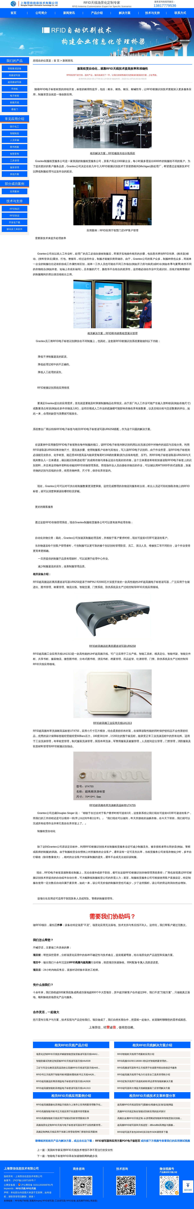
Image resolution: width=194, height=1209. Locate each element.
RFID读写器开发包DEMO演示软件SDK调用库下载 (142, 1132)
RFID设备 (70, 1200)
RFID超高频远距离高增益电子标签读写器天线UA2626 (63, 1081)
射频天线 (14, 102)
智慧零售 (14, 153)
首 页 (56, 60)
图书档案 (14, 147)
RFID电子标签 (21, 1200)
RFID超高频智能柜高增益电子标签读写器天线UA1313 (63, 1088)
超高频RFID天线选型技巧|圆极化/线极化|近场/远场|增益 (145, 1104)
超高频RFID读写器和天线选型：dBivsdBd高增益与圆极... (146, 1125)
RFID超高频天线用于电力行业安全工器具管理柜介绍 (143, 1074)
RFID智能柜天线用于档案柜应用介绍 (135, 1054)
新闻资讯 (69, 13)
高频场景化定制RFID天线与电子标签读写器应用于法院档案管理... (69, 1125)
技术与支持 (152, 13)
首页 (13, 13)
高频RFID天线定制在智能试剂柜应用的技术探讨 (141, 1111)
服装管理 (14, 167)
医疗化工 (14, 126)
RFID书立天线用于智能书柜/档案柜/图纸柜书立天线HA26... (66, 1074)
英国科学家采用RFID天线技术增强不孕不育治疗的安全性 (80, 1150)
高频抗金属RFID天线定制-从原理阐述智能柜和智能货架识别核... (149, 1118)
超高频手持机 (83, 1200)
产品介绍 (97, 13)
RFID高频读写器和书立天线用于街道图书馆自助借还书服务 (147, 1067)
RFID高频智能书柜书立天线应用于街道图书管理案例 (62, 1111)
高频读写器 (14, 75)
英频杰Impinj (35, 1200)
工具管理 (14, 160)
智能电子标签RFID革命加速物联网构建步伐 (72, 1156)
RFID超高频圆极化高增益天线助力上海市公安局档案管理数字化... (69, 1104)
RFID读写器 (48, 1200)
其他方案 (14, 174)
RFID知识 (15, 208)
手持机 (14, 89)
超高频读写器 (14, 82)
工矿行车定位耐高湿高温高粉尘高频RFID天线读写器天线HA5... (68, 1067)
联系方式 (180, 13)
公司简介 (41, 13)
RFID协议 (15, 215)
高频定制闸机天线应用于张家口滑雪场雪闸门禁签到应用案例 (66, 1132)
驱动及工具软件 (14, 229)
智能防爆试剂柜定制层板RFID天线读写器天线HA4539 (63, 1061)
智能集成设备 (14, 68)
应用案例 (14, 191)
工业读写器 (60, 1200)
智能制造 (14, 133)
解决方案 (124, 13)
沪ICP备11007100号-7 (24, 1180)
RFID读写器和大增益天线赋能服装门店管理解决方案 (143, 1088)
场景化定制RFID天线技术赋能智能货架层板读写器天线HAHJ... (67, 1054)
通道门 (14, 109)
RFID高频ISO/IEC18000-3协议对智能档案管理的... (142, 1061)
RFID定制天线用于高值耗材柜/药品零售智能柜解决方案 (145, 1081)
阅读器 (93, 1200)
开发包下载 (14, 222)
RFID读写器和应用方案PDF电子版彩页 (117, 1140)
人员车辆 (14, 140)
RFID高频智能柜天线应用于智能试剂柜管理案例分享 (62, 1118)
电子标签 (14, 95)
